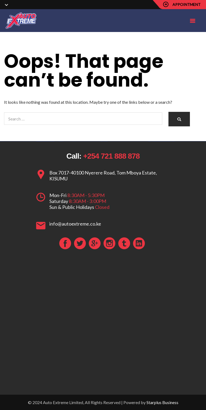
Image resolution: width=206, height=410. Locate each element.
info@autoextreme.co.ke (75, 224)
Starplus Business (162, 402)
